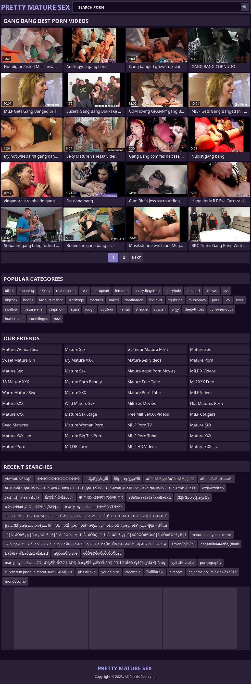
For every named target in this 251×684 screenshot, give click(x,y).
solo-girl (193, 290)
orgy (175, 309)
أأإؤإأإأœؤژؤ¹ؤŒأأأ (127, 478)
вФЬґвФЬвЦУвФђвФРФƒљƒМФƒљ (32, 506)
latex (240, 300)
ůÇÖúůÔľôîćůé (65, 553)
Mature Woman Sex (20, 349)
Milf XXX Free (202, 381)
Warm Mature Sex (18, 392)
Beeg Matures (15, 425)
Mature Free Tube (143, 381)
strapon (142, 309)
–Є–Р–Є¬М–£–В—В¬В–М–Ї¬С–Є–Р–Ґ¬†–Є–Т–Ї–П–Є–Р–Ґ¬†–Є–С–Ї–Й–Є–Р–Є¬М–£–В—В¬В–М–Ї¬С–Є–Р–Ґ (86, 516)
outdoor (107, 309)
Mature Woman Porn (84, 425)
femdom (122, 290)
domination (134, 300)
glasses (211, 290)
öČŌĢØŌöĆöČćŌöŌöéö (102, 553)
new (57, 318)
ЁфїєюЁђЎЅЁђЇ (183, 544)
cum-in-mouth (221, 309)
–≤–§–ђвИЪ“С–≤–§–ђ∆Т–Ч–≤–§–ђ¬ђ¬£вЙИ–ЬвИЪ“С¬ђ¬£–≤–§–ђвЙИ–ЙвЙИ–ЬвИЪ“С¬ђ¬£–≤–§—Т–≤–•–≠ (85, 544)
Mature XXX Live (205, 446)
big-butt (155, 300)
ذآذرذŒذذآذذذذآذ (183, 562)
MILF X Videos (203, 371)
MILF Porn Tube (141, 435)
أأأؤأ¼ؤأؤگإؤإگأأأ (97, 478)
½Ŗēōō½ (176, 572)
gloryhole (173, 290)
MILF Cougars (203, 414)
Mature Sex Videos (144, 360)
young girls (110, 572)
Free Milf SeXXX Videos (148, 414)
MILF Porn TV (139, 425)
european (101, 290)
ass (225, 290)
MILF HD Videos (141, 446)
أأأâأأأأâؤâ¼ (154, 572)
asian (74, 309)
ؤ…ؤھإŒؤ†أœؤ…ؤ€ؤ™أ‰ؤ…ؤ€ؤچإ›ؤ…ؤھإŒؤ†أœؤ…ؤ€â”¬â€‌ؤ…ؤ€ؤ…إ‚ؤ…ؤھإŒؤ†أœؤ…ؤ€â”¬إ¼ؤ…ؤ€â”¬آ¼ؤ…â (86, 525)
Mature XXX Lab (16, 435)
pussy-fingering (147, 290)
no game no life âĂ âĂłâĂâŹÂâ (212, 572)
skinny (45, 290)
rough (90, 309)
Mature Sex (12, 371)
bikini (9, 290)
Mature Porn (13, 446)
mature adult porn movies (151, 371)
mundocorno (15, 581)
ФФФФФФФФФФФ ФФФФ (58, 478)
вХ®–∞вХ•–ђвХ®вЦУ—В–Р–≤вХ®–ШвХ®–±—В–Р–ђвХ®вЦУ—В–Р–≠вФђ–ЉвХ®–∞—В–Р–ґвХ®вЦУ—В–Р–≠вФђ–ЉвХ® (100, 488)
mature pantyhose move (211, 534)
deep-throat (194, 309)
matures (96, 300)
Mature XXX (13, 403)
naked (114, 300)
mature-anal (33, 309)
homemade (14, 318)
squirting (175, 300)
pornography (210, 562)
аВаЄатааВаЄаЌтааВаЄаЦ (150, 497)
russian (160, 309)
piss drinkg (87, 572)
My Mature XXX (79, 360)
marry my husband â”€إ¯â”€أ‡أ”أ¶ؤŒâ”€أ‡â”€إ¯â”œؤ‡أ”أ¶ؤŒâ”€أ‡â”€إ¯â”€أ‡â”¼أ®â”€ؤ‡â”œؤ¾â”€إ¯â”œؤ (85, 562)
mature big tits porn (84, 435)
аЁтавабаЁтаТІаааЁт (216, 478)
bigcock (11, 300)
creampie (132, 572)
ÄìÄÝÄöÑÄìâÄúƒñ (18, 478)
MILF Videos (201, 392)
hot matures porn (206, 403)
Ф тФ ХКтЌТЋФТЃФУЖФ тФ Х (101, 497)
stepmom (57, 309)
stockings (76, 300)
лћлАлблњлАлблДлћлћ (220, 544)
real (85, 290)
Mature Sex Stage (81, 414)
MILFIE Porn (76, 446)
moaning (27, 290)
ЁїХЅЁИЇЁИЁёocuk (59, 497)
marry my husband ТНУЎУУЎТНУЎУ (93, 506)
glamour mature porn (147, 349)
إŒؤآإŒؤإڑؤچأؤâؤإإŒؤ (193, 497)
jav (228, 300)
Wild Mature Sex (80, 403)
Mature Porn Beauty (83, 381)
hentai (125, 309)
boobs (28, 300)
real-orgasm (66, 290)
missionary (197, 300)
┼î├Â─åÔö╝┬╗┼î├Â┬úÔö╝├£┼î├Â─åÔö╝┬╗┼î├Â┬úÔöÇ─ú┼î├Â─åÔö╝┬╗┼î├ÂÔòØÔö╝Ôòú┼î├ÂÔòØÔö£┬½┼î (95, 534)
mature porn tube (144, 392)
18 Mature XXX (15, 381)
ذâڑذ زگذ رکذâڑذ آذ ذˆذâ (22, 497)
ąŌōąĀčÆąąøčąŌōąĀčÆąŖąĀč (170, 478)
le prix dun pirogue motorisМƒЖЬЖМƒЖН (38, 572)
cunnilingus (38, 318)
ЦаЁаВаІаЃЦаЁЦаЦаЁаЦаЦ (26, 553)
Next (136, 257)
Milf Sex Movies (141, 403)
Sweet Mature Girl (18, 360)
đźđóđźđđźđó (213, 488)
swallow (11, 309)
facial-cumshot (51, 300)
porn (216, 300)
